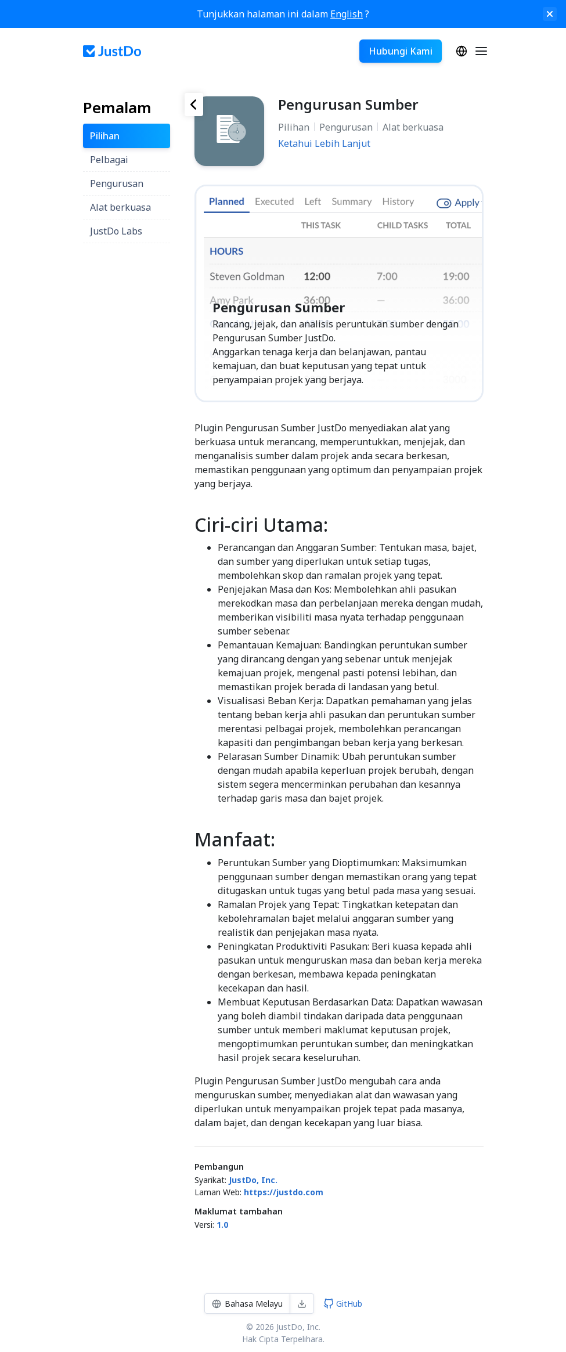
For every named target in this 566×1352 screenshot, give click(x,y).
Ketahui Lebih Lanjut (324, 143)
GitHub (342, 1303)
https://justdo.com (283, 1192)
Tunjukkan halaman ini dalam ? (283, 14)
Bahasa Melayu (461, 51)
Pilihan (293, 127)
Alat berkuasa (413, 127)
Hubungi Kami (400, 51)
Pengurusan (346, 127)
